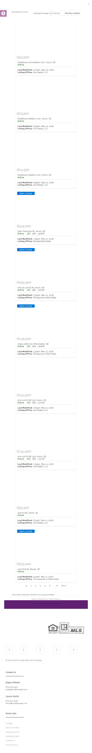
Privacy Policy (12, 745)
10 (57, 586)
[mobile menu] (88, 4)
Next (64, 586)
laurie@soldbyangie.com (16, 703)
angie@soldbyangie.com (16, 689)
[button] (3, 13)
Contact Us (10, 741)
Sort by (56, 13)
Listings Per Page (41, 13)
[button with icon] (9, 649)
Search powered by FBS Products (46, 599)
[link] (25, 631)
